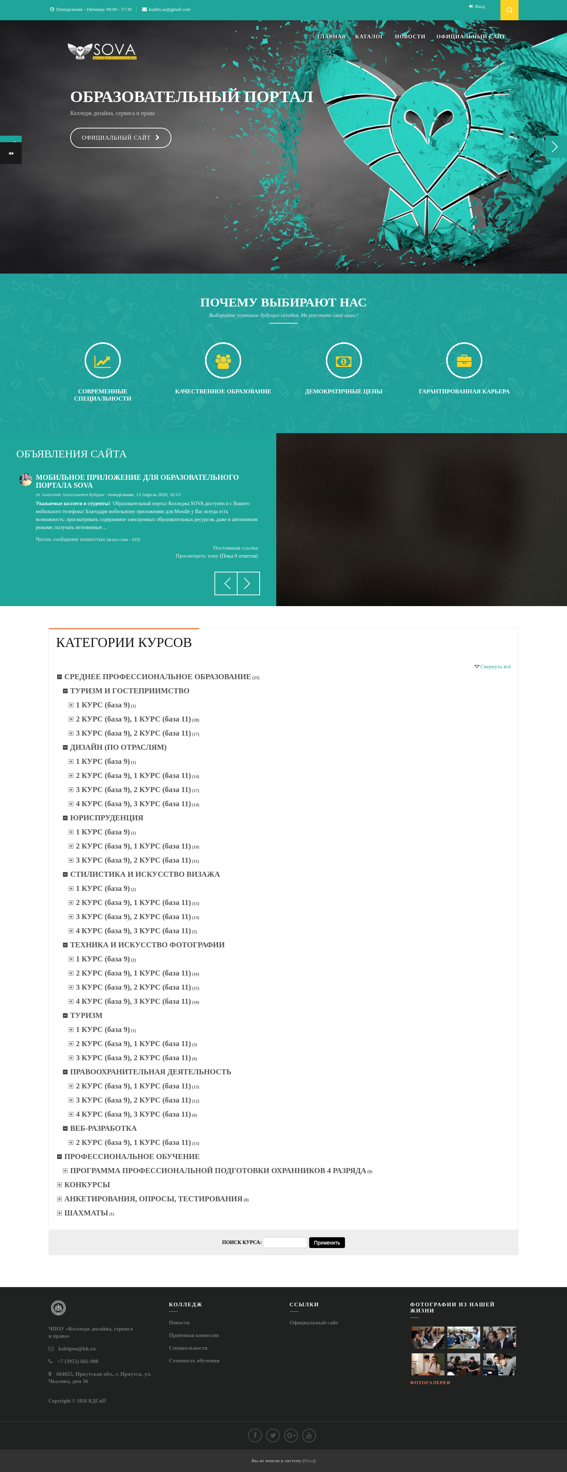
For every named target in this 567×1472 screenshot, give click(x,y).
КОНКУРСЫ (87, 1184)
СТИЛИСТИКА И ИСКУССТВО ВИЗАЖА (145, 874)
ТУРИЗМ (86, 1015)
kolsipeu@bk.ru (77, 1349)
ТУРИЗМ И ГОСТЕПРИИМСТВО (129, 690)
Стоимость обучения (194, 1360)
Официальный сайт (116, 138)
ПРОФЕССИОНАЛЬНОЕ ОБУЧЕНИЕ (132, 1156)
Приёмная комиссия (194, 1335)
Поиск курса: (242, 1242)
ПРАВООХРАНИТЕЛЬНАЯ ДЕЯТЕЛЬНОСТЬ (150, 1071)
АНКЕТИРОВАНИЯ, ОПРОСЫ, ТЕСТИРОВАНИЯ (153, 1198)
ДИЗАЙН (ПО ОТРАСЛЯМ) (118, 747)
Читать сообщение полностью (70, 539)
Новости (179, 1322)
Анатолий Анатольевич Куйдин (72, 494)
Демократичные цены (344, 391)
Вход (480, 6)
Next (556, 147)
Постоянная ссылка (235, 548)
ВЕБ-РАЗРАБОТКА (103, 1128)
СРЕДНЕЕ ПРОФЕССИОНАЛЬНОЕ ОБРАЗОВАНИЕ (157, 676)
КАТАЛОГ (369, 36)
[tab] (124, 642)
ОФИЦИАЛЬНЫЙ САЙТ (471, 36)
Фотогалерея (430, 1382)
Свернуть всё (496, 666)
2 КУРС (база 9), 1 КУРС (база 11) (133, 719)
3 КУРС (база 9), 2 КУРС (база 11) (133, 733)
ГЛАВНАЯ (331, 36)
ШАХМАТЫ (86, 1213)
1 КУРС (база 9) (103, 705)
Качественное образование (223, 391)
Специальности (188, 1348)
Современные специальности (102, 395)
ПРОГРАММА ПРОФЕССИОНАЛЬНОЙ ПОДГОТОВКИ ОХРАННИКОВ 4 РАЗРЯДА (218, 1170)
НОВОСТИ (410, 36)
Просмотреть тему (197, 556)
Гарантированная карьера (464, 391)
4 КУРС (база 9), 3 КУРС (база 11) (133, 803)
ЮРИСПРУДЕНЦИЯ (107, 817)
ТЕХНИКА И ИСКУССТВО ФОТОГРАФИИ (147, 944)
